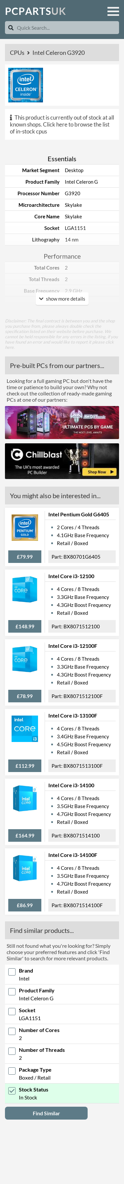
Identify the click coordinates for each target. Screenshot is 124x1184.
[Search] (11, 27)
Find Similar (46, 1113)
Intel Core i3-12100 (71, 576)
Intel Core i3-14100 (71, 785)
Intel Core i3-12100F (72, 646)
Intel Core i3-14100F (72, 855)
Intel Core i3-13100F (72, 715)
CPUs (17, 52)
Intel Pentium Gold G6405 (78, 514)
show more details (62, 299)
